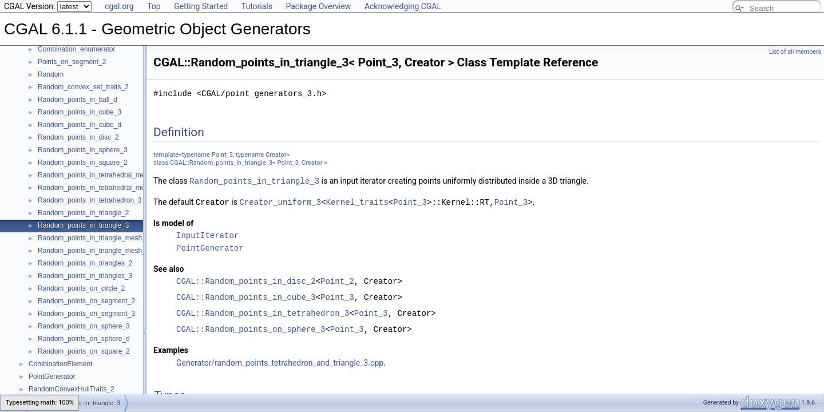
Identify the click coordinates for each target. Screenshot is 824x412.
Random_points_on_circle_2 (81, 288)
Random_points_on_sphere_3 (84, 326)
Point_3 (222, 155)
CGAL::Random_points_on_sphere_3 (250, 328)
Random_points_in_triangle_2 (83, 213)
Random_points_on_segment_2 (86, 301)
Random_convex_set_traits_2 (83, 87)
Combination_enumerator (76, 49)
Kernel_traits (357, 201)
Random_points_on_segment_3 (86, 314)
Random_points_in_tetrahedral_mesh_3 (99, 175)
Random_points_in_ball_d (77, 100)
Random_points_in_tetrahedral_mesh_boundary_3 (115, 188)
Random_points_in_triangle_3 (83, 225)
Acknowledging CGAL (403, 6)
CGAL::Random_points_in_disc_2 (246, 280)
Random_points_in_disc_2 (78, 137)
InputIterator (207, 234)
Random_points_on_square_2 (84, 351)
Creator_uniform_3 (280, 201)
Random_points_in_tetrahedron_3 (89, 200)
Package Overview (318, 6)
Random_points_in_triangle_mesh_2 (93, 238)
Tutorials (256, 6)
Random (51, 74)
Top (154, 6)
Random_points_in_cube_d (79, 125)
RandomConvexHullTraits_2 (71, 389)
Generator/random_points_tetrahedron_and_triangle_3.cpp (279, 361)
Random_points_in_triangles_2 (85, 263)
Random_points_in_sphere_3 (83, 150)
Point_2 (337, 280)
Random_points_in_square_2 (83, 163)
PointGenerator (52, 377)
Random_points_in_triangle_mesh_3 (93, 251)
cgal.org (119, 6)
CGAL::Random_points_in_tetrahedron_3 (262, 312)
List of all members (795, 52)
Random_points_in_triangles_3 (85, 276)
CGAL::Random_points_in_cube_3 (246, 296)
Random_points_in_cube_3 (79, 112)
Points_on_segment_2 (72, 62)
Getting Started (201, 6)
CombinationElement (60, 364)
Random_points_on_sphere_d (84, 339)
